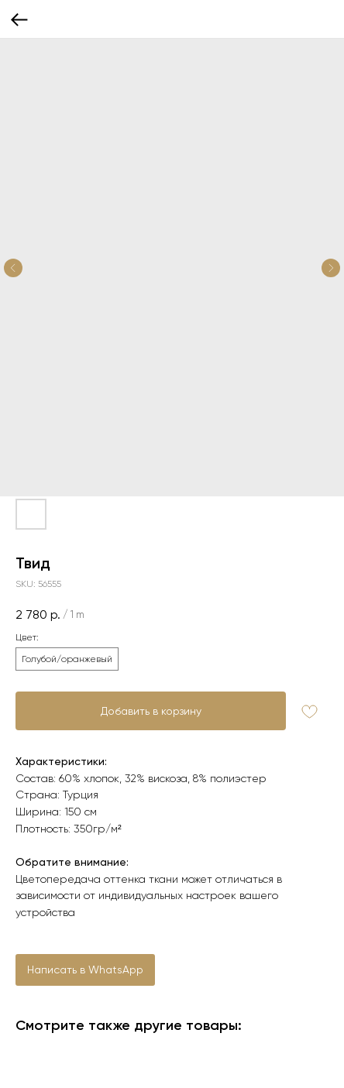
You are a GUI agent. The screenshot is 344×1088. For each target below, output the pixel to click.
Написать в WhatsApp (85, 969)
